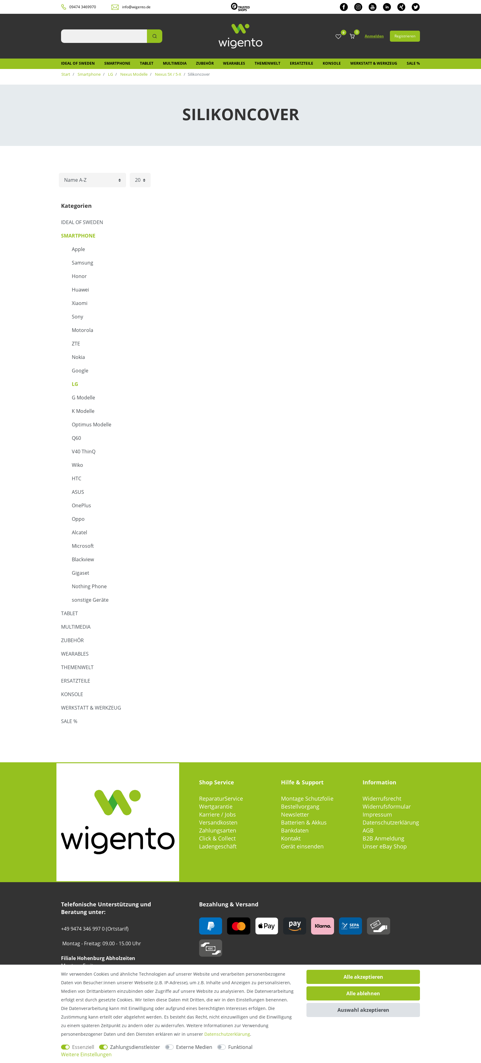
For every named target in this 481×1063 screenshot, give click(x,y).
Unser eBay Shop (385, 846)
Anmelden (374, 36)
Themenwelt (267, 63)
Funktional (240, 1047)
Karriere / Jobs (217, 814)
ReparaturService (221, 798)
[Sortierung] (92, 180)
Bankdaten (295, 830)
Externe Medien (194, 1047)
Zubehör (205, 63)
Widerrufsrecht (382, 798)
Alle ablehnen (363, 993)
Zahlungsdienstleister (135, 1047)
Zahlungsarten (217, 830)
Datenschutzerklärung (391, 822)
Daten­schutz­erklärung (227, 1034)
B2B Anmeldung (383, 838)
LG (110, 74)
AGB (368, 830)
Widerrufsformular (387, 806)
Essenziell (83, 1047)
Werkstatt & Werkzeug (373, 63)
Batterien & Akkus (304, 822)
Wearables (234, 63)
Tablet (146, 63)
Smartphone (117, 63)
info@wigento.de (136, 7)
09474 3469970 (82, 7)
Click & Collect (217, 838)
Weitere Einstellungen (86, 1054)
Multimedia (175, 63)
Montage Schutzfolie (307, 798)
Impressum (377, 814)
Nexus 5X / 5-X (167, 74)
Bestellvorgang (300, 806)
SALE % (413, 63)
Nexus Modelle (133, 74)
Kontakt (291, 838)
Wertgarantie (216, 806)
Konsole (332, 63)
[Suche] (154, 36)
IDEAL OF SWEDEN (78, 63)
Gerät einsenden (302, 846)
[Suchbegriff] (104, 36)
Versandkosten (218, 822)
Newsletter (295, 814)
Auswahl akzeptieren (363, 1010)
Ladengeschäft (218, 846)
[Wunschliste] (338, 37)
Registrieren (404, 36)
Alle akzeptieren (363, 976)
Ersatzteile (301, 63)
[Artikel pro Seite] (140, 180)
